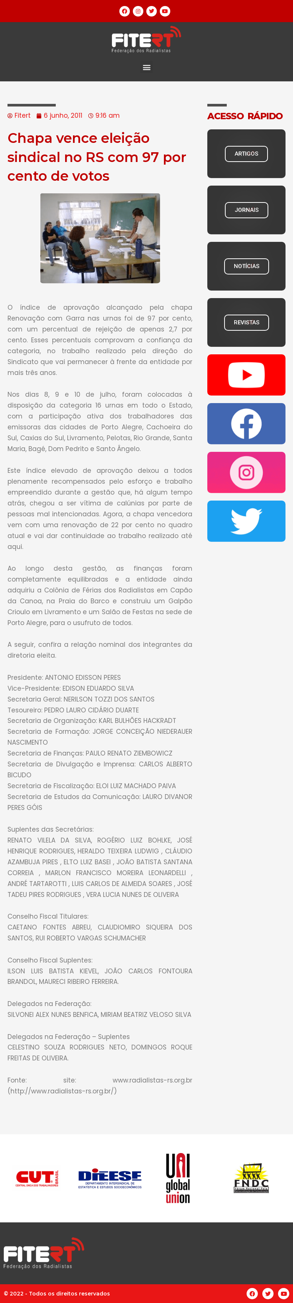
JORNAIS (247, 210)
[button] (146, 67)
